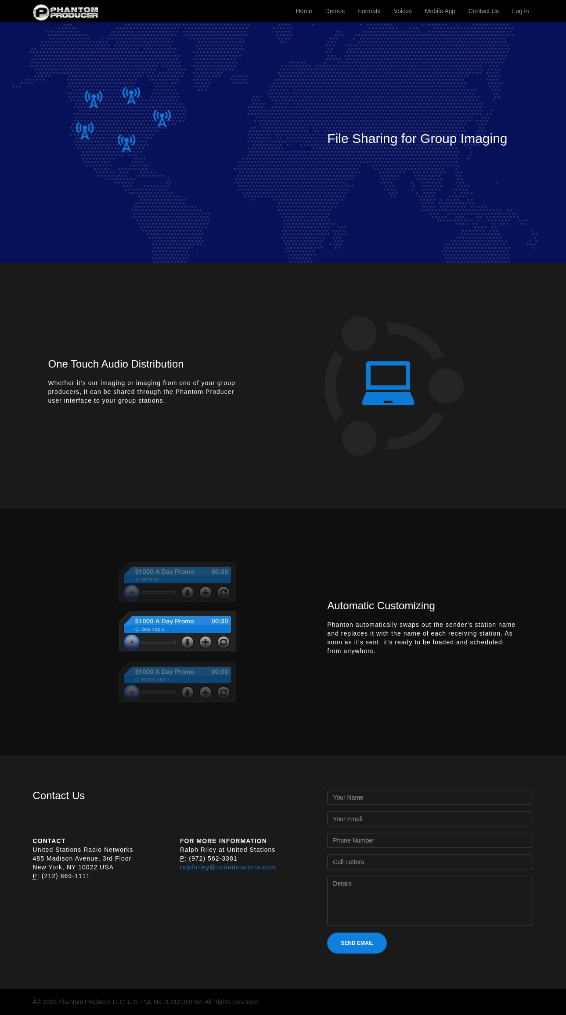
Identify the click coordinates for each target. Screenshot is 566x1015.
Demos (335, 10)
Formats (369, 10)
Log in (520, 10)
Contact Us (484, 10)
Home (304, 10)
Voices (403, 10)
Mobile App (440, 10)
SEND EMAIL (357, 943)
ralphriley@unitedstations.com (228, 867)
